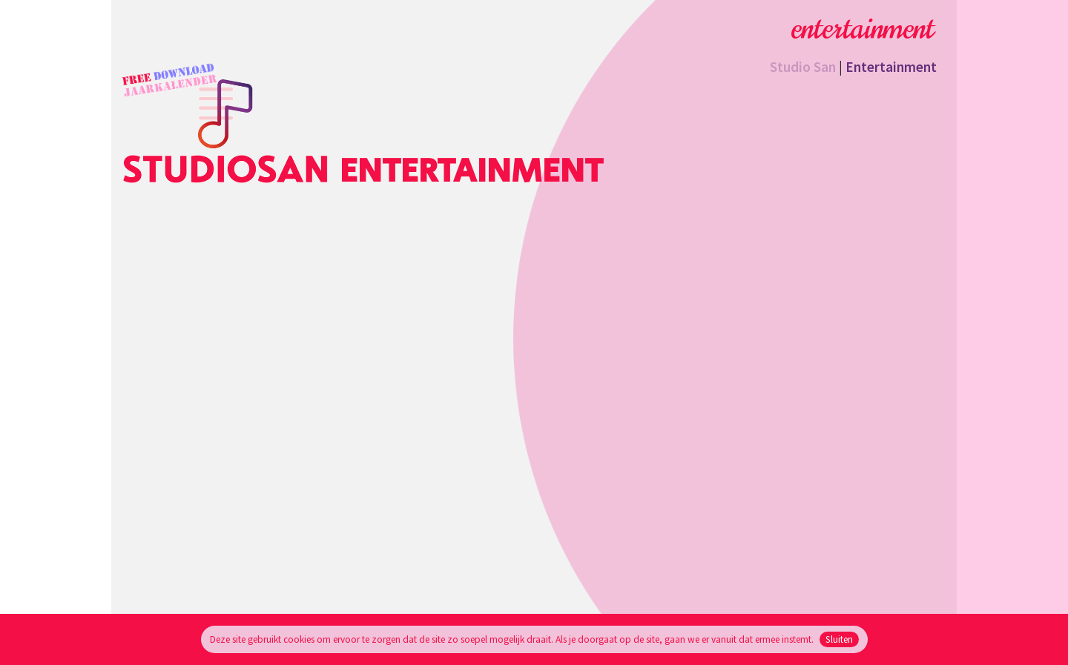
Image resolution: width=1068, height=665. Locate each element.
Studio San (803, 67)
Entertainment (891, 67)
